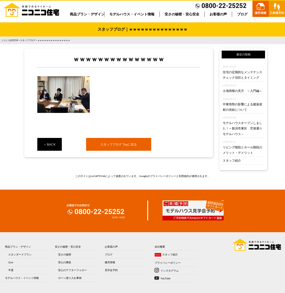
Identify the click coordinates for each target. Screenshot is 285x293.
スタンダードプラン (20, 254)
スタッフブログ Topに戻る (118, 144)
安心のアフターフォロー (72, 270)
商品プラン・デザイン (87, 14)
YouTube (165, 278)
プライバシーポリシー (163, 176)
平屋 (10, 270)
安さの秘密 (64, 254)
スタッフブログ (27, 40)
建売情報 (110, 262)
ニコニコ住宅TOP (9, 40)
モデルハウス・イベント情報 (131, 14)
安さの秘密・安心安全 (182, 14)
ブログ (242, 14)
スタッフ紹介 (232, 160)
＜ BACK (49, 144)
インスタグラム (170, 270)
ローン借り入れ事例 (70, 278)
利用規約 (184, 176)
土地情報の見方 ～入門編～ (242, 91)
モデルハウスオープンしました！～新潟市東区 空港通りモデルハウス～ (242, 128)
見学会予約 (111, 270)
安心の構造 (64, 262)
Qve (10, 262)
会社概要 (160, 246)
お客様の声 (218, 14)
